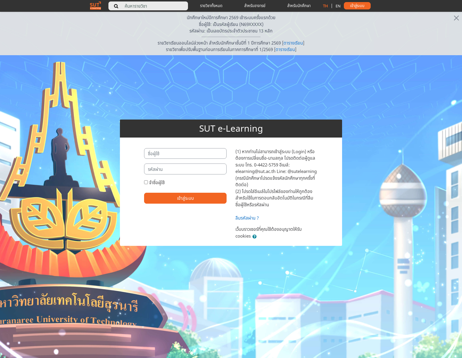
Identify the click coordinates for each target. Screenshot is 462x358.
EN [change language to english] (338, 6)
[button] (256, 236)
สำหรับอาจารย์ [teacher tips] (254, 5)
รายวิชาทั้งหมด (211, 5)
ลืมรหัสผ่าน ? (247, 218)
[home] (95, 5)
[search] (116, 6)
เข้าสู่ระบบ (185, 198)
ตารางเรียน (293, 43)
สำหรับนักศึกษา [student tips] (299, 5)
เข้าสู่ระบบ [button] (357, 5)
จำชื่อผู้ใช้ (157, 182)
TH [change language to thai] (325, 6)
